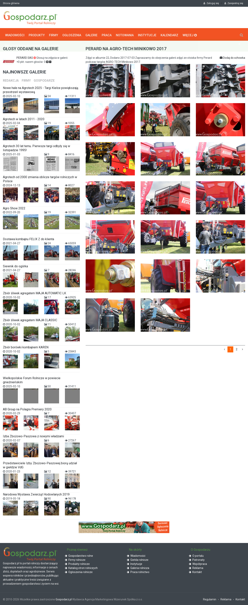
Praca (107, 34)
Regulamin (209, 598)
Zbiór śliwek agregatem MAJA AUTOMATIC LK (34, 292)
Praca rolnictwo (138, 571)
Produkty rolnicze (77, 563)
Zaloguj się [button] (211, 3)
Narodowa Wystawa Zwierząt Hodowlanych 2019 (36, 493)
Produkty (37, 34)
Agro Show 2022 (14, 207)
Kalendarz (169, 34)
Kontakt (195, 571)
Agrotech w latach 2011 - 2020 (23, 118)
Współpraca (198, 563)
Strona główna (11, 3)
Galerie (91, 34)
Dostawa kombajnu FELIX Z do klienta (28, 238)
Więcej (190, 34)
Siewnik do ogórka (15, 265)
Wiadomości (14, 34)
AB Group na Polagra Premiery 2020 (27, 408)
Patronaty (197, 559)
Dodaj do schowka (232, 57)
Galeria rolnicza (138, 567)
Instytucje (147, 34)
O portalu (196, 555)
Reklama (196, 567)
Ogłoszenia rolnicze (79, 571)
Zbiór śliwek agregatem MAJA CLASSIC (30, 319)
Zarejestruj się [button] (233, 3)
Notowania (125, 34)
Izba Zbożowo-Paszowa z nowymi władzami (33, 435)
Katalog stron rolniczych (81, 567)
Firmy (53, 34)
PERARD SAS (26, 57)
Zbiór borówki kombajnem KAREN (25, 346)
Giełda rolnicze (137, 559)
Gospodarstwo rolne (79, 555)
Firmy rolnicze (75, 559)
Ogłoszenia (71, 34)
